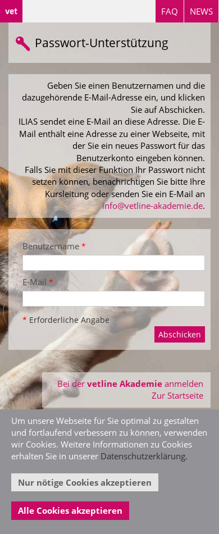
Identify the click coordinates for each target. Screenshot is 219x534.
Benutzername (54, 246)
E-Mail (37, 281)
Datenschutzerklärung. (144, 456)
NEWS (201, 11)
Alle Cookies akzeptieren (70, 510)
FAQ (169, 11)
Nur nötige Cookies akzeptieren (85, 482)
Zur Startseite (177, 395)
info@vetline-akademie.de (152, 205)
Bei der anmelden (130, 383)
